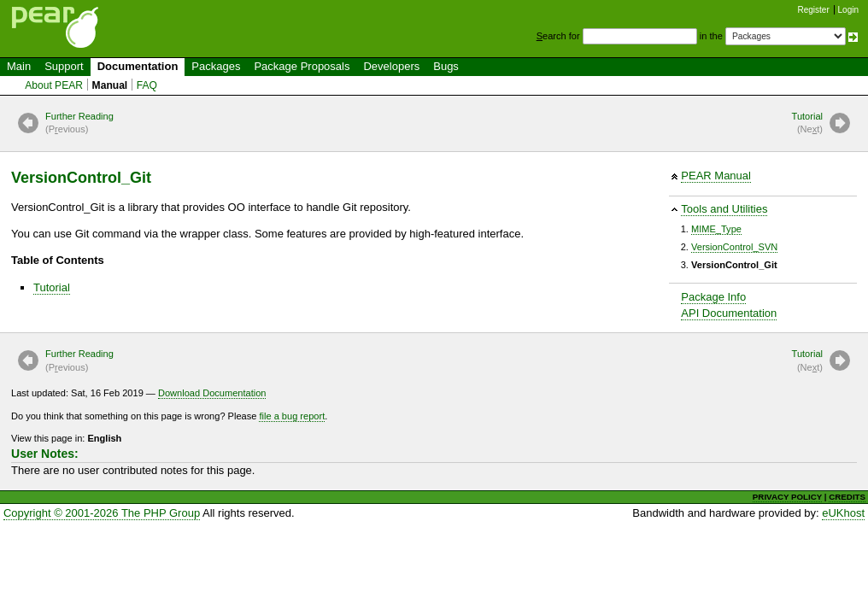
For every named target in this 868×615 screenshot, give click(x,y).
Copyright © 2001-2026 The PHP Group (101, 513)
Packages (215, 66)
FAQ (147, 85)
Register (814, 10)
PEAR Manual (716, 175)
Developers (391, 66)
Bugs (446, 66)
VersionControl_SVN (734, 247)
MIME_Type (716, 229)
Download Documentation (212, 393)
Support (64, 66)
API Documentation (729, 313)
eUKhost (843, 513)
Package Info (713, 296)
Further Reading (79, 124)
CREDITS (847, 496)
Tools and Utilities (724, 208)
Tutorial (807, 124)
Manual (110, 85)
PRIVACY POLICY (787, 496)
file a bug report (292, 416)
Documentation (138, 66)
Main (19, 66)
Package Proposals (301, 66)
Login (848, 10)
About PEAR (54, 85)
